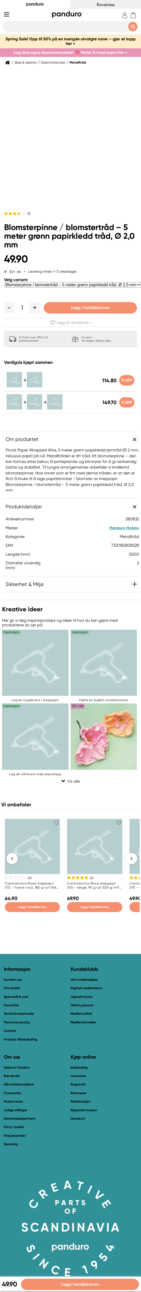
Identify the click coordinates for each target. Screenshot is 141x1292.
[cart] (133, 15)
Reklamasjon (80, 1102)
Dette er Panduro (17, 1068)
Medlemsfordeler (83, 1023)
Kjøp (126, 380)
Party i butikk (14, 1128)
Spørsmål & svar (16, 997)
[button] (9, 307)
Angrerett (78, 1085)
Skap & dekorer (25, 62)
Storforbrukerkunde (19, 1014)
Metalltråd (78, 62)
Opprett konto (82, 997)
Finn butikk (12, 989)
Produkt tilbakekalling (20, 1040)
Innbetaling (79, 1068)
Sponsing (11, 1145)
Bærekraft (12, 1077)
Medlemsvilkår (81, 1014)
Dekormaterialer (53, 62)
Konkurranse (13, 1102)
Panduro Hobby (124, 527)
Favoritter (11, 1006)
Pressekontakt (15, 1136)
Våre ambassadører (19, 1085)
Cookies (10, 1031)
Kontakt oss (13, 980)
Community (12, 1094)
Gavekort (78, 1119)
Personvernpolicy (17, 1023)
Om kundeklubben (84, 980)
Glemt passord (82, 1006)
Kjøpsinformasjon (84, 1111)
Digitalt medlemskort (87, 989)
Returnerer (79, 1094)
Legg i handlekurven (90, 307)
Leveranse (78, 1077)
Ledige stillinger (15, 1111)
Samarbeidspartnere (19, 1119)
